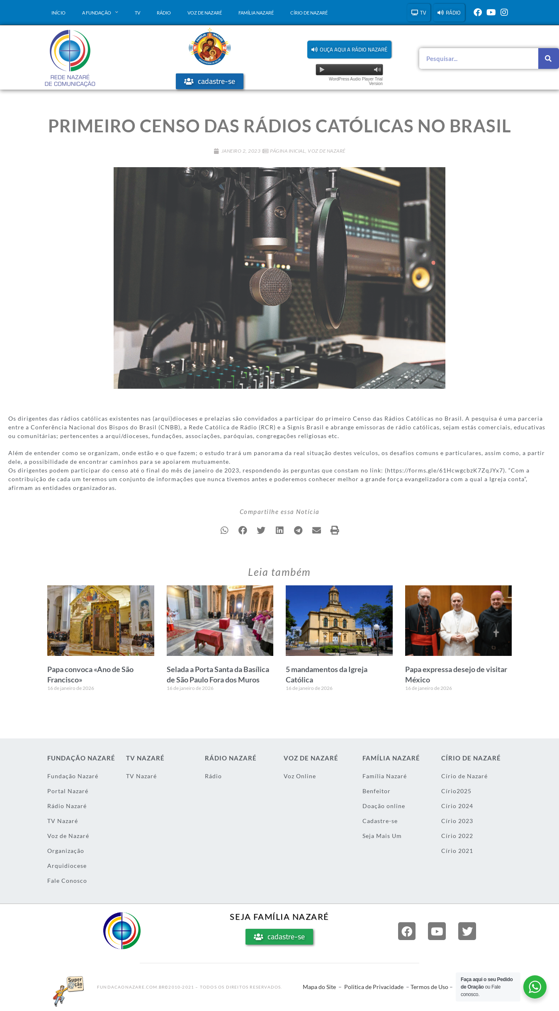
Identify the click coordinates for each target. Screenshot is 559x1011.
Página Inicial (287, 151)
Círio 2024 (457, 805)
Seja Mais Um (382, 835)
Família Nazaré (256, 12)
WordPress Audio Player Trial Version (356, 81)
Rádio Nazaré (67, 805)
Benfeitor (376, 790)
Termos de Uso (429, 986)
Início (58, 12)
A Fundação (100, 12)
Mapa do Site (319, 986)
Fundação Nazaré (72, 776)
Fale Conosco (67, 880)
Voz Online (300, 776)
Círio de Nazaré (309, 12)
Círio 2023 (457, 820)
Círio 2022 (457, 835)
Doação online (383, 805)
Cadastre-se (380, 820)
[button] (349, 49)
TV (137, 12)
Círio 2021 (457, 850)
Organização (65, 850)
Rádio (164, 12)
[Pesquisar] (548, 58)
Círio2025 (456, 790)
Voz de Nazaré (204, 12)
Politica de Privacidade (373, 986)
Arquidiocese (67, 865)
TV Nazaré (62, 820)
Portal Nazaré (67, 790)
